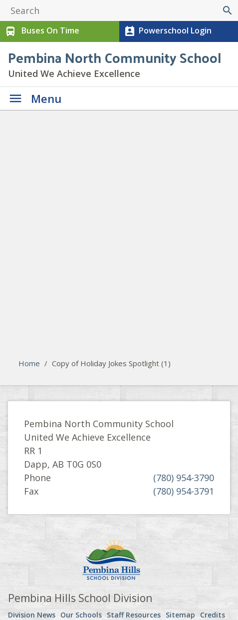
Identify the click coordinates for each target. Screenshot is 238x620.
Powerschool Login (167, 31)
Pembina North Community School (114, 57)
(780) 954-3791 (183, 491)
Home (29, 363)
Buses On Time (41, 31)
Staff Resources (134, 615)
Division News (31, 615)
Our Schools (81, 615)
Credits (212, 615)
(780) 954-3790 (183, 478)
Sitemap (180, 615)
